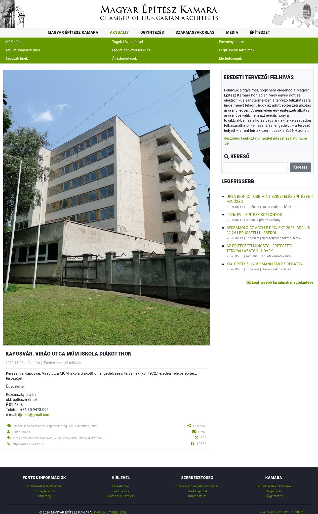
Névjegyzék (273, 491)
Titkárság (44, 496)
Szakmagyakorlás (195, 32)
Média (232, 32)
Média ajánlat (197, 491)
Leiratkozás (120, 491)
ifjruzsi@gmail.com (34, 414)
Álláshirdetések (124, 58)
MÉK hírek (13, 42)
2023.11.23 (14, 363)
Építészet (260, 32)
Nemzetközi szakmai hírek (281, 238)
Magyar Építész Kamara (73, 32)
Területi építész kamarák (273, 486)
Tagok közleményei (127, 42)
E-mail (202, 432)
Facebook (199, 426)
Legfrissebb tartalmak (236, 50)
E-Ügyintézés (273, 496)
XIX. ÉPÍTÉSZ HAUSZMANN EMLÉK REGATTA (264, 264)
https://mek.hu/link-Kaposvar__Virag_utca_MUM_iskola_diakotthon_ (58, 438)
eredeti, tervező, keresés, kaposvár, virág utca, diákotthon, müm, (55, 426)
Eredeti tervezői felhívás (131, 50)
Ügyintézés (152, 32)
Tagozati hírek (16, 58)
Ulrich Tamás (21, 432)
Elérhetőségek (230, 58)
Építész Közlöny (269, 220)
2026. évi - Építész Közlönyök (254, 214)
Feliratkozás (121, 486)
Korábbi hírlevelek (121, 496)
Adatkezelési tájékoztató (44, 486)
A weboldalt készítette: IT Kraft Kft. (282, 512)
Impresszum (197, 496)
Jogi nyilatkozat (44, 491)
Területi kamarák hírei (22, 50)
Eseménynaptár (231, 42)
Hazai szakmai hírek (276, 207)
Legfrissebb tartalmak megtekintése (280, 282)
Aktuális (119, 32)
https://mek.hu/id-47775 (28, 444)
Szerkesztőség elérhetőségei (197, 486)
